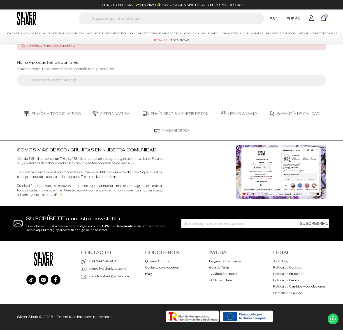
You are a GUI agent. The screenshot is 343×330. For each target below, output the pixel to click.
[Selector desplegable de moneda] (294, 18)
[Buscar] (171, 18)
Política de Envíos (286, 280)
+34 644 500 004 (102, 261)
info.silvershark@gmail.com (109, 276)
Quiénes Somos (157, 261)
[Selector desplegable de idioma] (275, 18)
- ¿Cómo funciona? (223, 274)
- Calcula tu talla (220, 280)
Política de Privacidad (288, 274)
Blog (148, 274)
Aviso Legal (281, 261)
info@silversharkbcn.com (107, 269)
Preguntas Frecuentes (225, 261)
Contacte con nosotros (162, 267)
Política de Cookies (287, 267)
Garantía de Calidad (287, 293)
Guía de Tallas (219, 267)
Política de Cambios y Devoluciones (299, 286)
